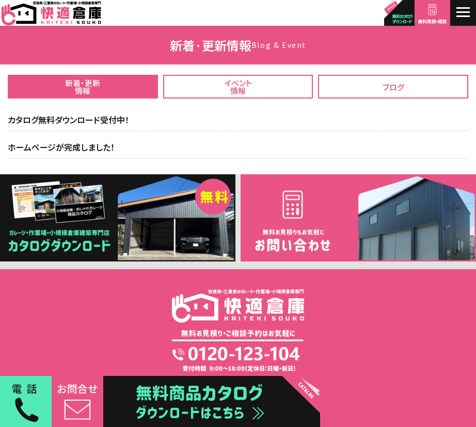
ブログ (393, 87)
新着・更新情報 (82, 86)
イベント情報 (238, 86)
